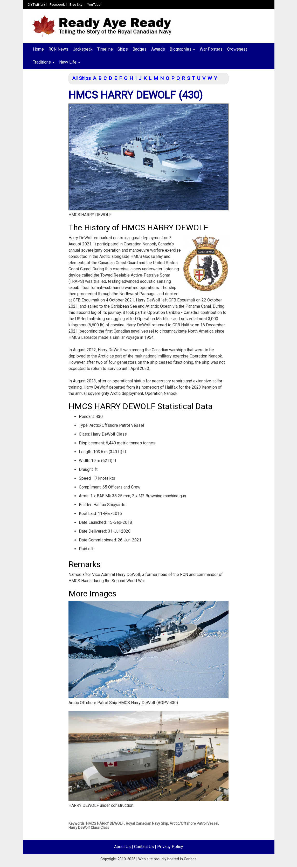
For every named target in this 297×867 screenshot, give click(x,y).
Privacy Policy (170, 846)
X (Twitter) (36, 4)
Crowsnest (237, 49)
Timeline (105, 49)
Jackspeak (83, 49)
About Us (122, 846)
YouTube (93, 4)
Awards (158, 49)
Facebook (57, 4)
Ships (123, 49)
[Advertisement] (44, 155)
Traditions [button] (43, 62)
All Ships (81, 78)
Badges (140, 49)
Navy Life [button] (69, 62)
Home (38, 49)
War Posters (211, 49)
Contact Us (144, 846)
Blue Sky (76, 4)
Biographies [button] (182, 49)
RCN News (58, 49)
